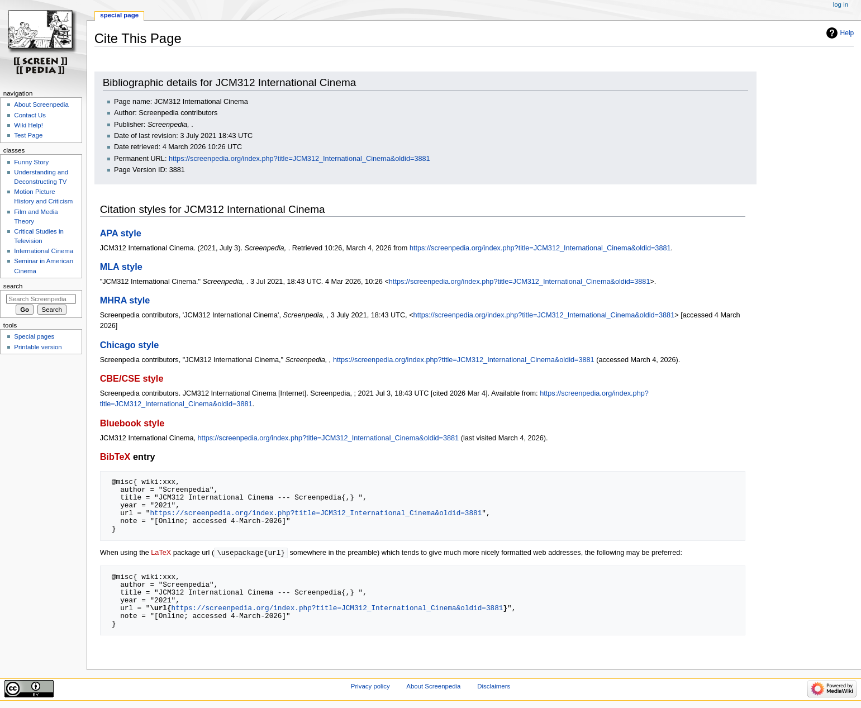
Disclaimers (493, 686)
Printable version (37, 347)
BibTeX (115, 457)
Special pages (34, 336)
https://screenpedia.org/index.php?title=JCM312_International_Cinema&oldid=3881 (299, 159)
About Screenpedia (41, 104)
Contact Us (30, 115)
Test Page (28, 135)
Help (847, 33)
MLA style (121, 267)
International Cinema (43, 251)
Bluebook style (132, 423)
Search (13, 286)
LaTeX (161, 553)
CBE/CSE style (132, 378)
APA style (120, 233)
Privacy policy (370, 686)
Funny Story (31, 162)
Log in (840, 4)
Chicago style (129, 345)
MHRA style (125, 300)
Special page (119, 15)
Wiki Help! (28, 125)
